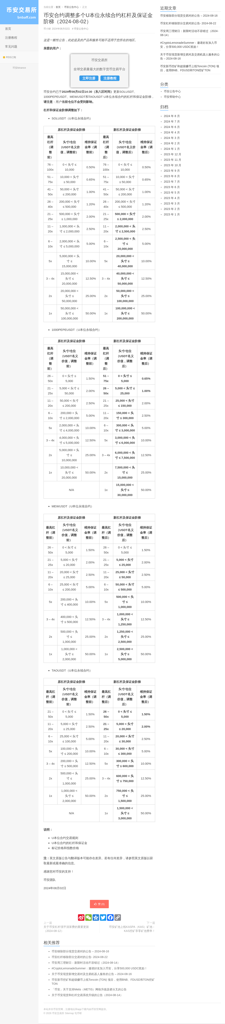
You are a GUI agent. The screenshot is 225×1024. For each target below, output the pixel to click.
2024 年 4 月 (172, 132)
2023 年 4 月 (172, 198)
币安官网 (96, 1009)
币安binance (19, 67)
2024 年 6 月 (172, 127)
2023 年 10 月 (172, 165)
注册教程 (11, 37)
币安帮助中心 (172, 96)
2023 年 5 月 (172, 192)
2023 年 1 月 (172, 214)
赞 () (99, 904)
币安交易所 (19, 12)
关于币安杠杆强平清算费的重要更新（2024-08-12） (66, 929)
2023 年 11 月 (172, 159)
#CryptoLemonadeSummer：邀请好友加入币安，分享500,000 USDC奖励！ (99, 969)
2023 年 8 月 (172, 176)
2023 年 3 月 (172, 203)
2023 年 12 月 (172, 154)
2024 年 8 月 (172, 116)
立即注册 (88, 78)
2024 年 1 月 (172, 148)
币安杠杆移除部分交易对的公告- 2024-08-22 (80, 957)
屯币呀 (78, 1013)
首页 (8, 28)
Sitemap (69, 1013)
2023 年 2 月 (172, 209)
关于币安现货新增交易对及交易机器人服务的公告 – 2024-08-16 (92, 974)
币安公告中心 (71, 7)
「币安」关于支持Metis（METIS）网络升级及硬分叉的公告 (89, 990)
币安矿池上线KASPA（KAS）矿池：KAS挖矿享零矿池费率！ (132, 929)
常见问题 (11, 46)
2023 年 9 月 (172, 170)
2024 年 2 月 (172, 143)
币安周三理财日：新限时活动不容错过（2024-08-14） (86, 963)
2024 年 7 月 (172, 121)
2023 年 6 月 (172, 187)
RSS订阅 (9, 57)
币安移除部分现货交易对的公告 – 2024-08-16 (80, 952)
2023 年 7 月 (172, 181)
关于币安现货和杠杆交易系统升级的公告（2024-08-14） (87, 995)
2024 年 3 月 (172, 137)
